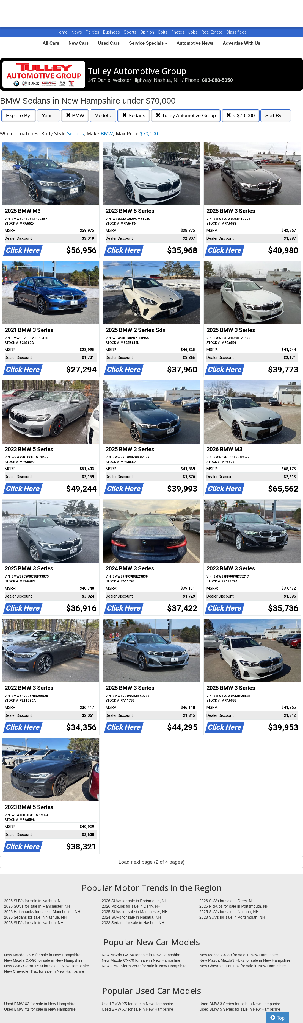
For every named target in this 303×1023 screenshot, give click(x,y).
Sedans (133, 115)
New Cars (78, 43)
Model (103, 115)
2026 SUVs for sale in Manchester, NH (37, 906)
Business (112, 32)
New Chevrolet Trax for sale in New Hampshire (44, 971)
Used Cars (109, 43)
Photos (178, 32)
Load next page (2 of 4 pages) (151, 862)
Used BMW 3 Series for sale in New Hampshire (239, 1004)
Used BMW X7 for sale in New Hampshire (137, 1009)
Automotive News (195, 43)
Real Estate (213, 32)
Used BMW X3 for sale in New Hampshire (40, 1004)
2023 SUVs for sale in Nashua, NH (34, 923)
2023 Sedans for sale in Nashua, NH (133, 923)
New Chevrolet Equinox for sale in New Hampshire (242, 966)
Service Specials (148, 43)
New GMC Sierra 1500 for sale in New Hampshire (46, 966)
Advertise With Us (241, 43)
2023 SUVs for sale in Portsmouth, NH (232, 917)
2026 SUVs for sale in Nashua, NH (34, 901)
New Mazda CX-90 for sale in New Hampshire (43, 960)
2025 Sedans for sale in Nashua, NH (35, 917)
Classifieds (236, 32)
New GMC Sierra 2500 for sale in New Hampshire (144, 966)
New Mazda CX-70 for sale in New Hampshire (141, 960)
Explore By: (18, 115)
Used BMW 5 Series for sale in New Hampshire (239, 1009)
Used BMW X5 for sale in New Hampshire (137, 1004)
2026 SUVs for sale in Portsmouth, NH (134, 901)
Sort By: (275, 115)
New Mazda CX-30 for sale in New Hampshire (238, 955)
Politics (92, 32)
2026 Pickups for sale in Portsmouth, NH (234, 906)
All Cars (51, 43)
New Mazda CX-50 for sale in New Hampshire (141, 955)
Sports (130, 32)
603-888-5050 (217, 80)
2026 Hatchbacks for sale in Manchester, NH (42, 912)
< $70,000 (240, 115)
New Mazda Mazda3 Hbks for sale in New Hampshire (244, 960)
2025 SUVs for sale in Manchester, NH (135, 912)
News (76, 32)
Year (48, 115)
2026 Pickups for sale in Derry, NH (131, 906)
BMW (75, 115)
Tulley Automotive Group (186, 115)
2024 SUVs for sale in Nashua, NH (131, 917)
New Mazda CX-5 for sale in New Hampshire (42, 955)
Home (62, 32)
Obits (163, 32)
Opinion (147, 32)
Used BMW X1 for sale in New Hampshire (40, 1009)
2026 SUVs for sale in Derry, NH (226, 901)
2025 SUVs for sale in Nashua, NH (229, 912)
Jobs (193, 32)
